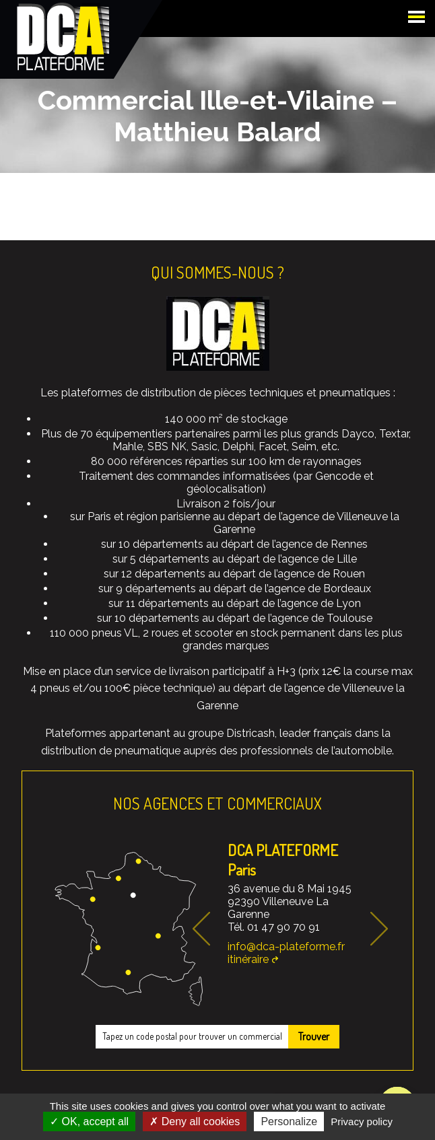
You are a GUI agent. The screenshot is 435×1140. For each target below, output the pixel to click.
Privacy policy (362, 1121)
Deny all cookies (194, 1121)
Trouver (313, 1036)
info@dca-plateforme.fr (286, 946)
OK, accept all (89, 1121)
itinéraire (248, 959)
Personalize (289, 1121)
